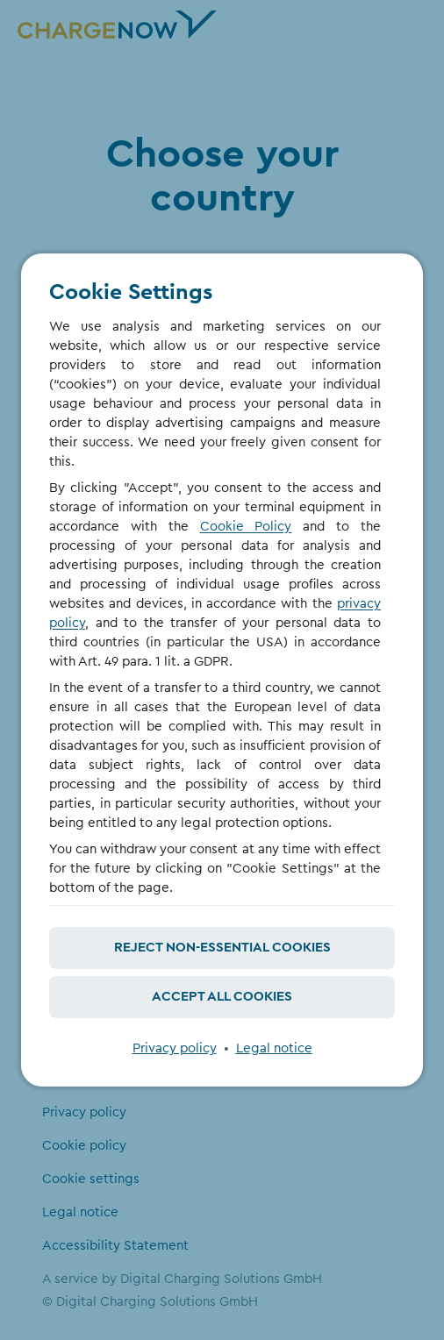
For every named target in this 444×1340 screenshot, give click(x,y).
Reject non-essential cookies (222, 947)
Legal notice (274, 1048)
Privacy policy (174, 1048)
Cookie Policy (246, 526)
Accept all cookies (222, 996)
